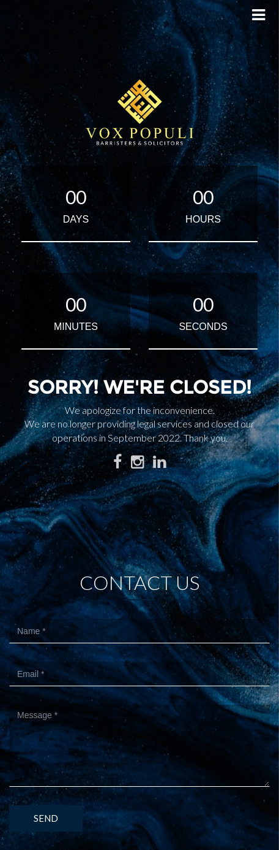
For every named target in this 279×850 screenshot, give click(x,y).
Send (46, 818)
